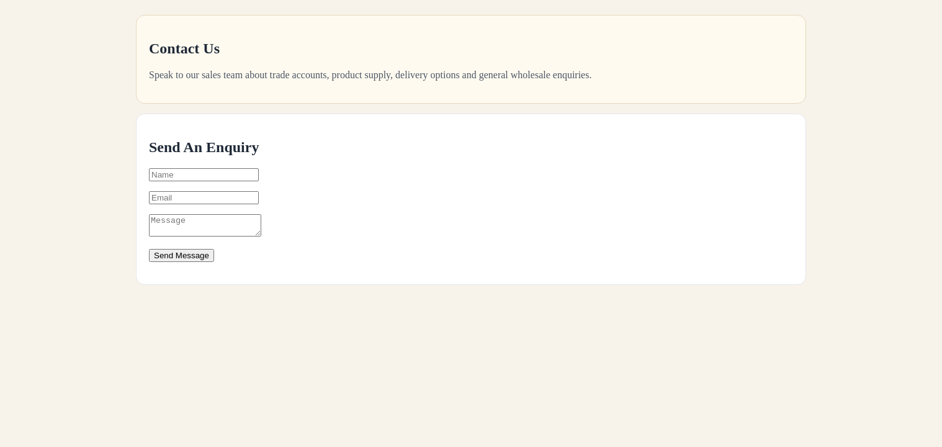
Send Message (181, 259)
